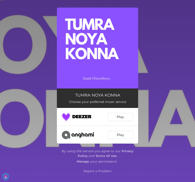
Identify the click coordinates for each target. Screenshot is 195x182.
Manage (83, 161)
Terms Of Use (106, 156)
